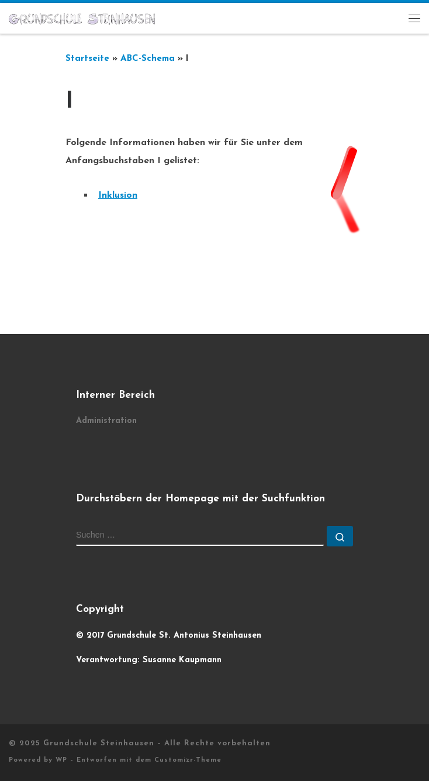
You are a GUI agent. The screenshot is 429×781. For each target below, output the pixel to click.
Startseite (87, 58)
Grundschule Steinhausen (98, 743)
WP (61, 760)
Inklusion (117, 195)
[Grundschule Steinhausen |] (82, 18)
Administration (106, 421)
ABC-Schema (147, 58)
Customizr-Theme (188, 760)
